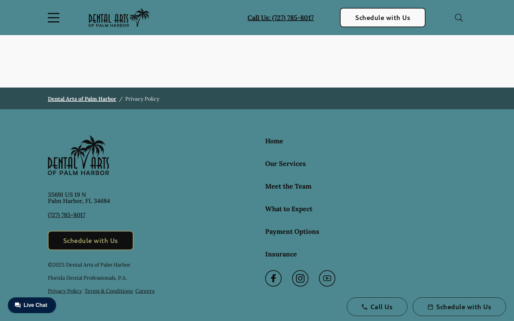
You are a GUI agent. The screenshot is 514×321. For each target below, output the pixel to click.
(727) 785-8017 (66, 215)
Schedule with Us (382, 17)
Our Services (285, 163)
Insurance (281, 254)
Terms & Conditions (109, 291)
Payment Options (292, 231)
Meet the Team (288, 186)
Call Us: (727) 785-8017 (280, 17)
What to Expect (288, 209)
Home (274, 141)
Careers (144, 291)
